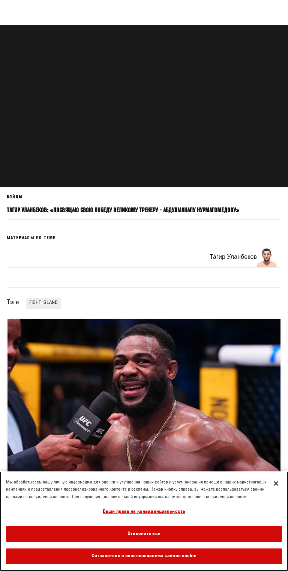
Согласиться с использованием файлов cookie (144, 556)
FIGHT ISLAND (43, 302)
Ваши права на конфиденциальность (144, 511)
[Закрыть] (276, 483)
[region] (144, 521)
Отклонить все (144, 534)
